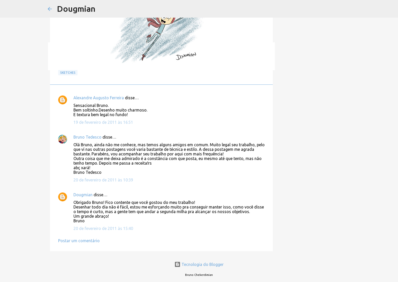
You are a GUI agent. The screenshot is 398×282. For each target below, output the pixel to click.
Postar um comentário (79, 240)
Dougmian (76, 8)
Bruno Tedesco (87, 137)
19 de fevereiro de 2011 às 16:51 (103, 122)
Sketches (67, 72)
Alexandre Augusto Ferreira (98, 97)
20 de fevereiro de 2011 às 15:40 (103, 228)
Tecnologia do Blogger (199, 264)
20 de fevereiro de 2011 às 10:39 (103, 180)
